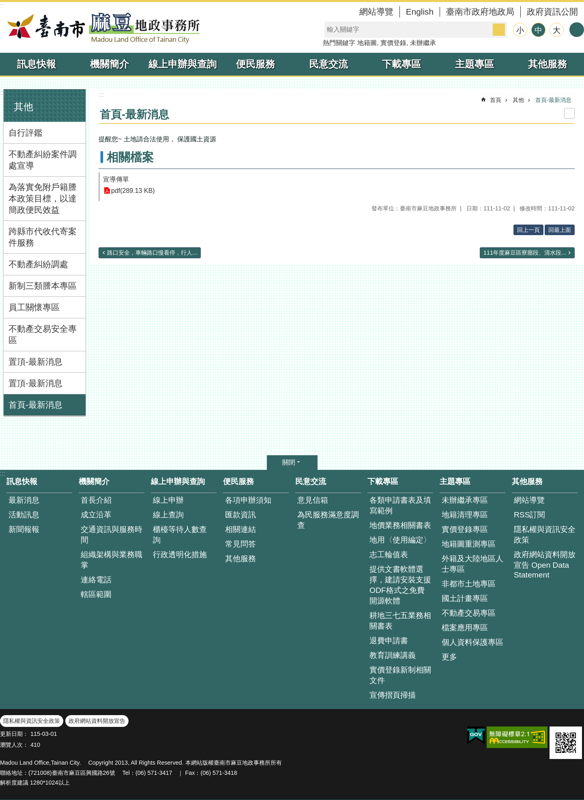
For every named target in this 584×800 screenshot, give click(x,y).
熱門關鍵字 (339, 42)
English (420, 11)
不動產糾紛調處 (38, 264)
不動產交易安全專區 (43, 334)
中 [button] (538, 30)
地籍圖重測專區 (469, 544)
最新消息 (24, 500)
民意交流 (328, 63)
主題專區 (474, 63)
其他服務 (547, 63)
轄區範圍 (96, 594)
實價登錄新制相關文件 (400, 675)
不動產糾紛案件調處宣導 (43, 159)
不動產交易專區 (469, 613)
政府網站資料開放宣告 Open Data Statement (544, 564)
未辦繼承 (423, 42)
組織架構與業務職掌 (111, 559)
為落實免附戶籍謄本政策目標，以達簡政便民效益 (43, 198)
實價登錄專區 (465, 529)
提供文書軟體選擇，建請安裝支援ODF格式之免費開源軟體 (400, 585)
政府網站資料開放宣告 (97, 721)
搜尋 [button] (499, 30)
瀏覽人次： (14, 745)
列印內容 (569, 113)
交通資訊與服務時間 (111, 534)
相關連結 (240, 529)
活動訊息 (24, 514)
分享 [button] (576, 29)
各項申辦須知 (248, 500)
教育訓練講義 (392, 655)
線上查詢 (168, 514)
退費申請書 (388, 640)
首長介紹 (96, 500)
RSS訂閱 (529, 514)
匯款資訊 (240, 514)
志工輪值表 (388, 554)
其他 (23, 106)
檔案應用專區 (465, 627)
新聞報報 (24, 529)
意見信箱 (312, 500)
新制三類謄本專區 (43, 285)
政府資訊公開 (552, 11)
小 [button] (520, 30)
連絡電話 (96, 579)
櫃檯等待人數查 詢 (180, 534)
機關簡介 (109, 63)
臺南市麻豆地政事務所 (101, 27)
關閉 (288, 462)
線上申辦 (168, 500)
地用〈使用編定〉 (400, 540)
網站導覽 (376, 11)
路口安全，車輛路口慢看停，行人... (152, 252)
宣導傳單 (116, 179)
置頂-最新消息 (35, 361)
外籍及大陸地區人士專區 (472, 563)
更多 (449, 657)
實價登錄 (393, 42)
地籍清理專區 (465, 514)
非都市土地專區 (469, 583)
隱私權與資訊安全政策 (544, 534)
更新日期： (14, 734)
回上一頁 (528, 230)
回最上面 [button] (559, 230)
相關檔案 (130, 157)
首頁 (495, 100)
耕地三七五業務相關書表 (400, 620)
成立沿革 (96, 514)
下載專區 (401, 63)
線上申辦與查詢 (182, 63)
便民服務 (255, 63)
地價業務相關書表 (400, 525)
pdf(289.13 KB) (133, 190)
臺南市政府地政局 (480, 11)
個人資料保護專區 (472, 642)
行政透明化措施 (180, 554)
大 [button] (556, 30)
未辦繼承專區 (465, 500)
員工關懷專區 (34, 307)
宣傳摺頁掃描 (392, 695)
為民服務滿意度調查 (328, 520)
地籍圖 (367, 42)
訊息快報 (36, 63)
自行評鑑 (26, 132)
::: (2, 5)
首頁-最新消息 (35, 404)
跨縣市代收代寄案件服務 (43, 237)
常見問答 (240, 544)
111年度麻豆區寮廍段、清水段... (524, 252)
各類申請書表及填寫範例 (400, 505)
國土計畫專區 (465, 598)
